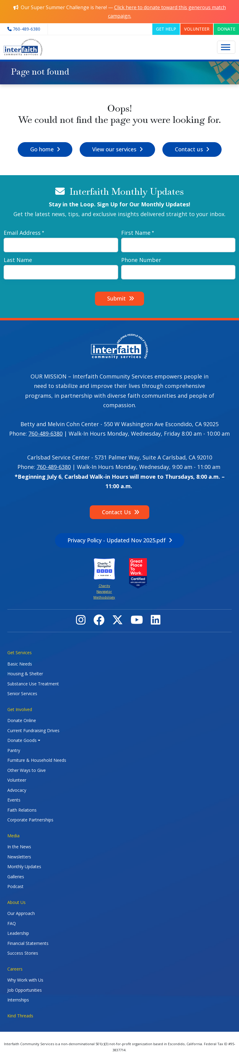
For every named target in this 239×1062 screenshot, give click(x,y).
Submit (116, 298)
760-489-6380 (45, 433)
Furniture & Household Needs (36, 760)
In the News (19, 847)
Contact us (189, 149)
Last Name (18, 260)
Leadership (18, 933)
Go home (42, 149)
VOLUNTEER (196, 29)
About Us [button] (16, 902)
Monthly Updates (24, 866)
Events (13, 800)
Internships (18, 1000)
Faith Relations (22, 810)
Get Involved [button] (19, 709)
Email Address (22, 232)
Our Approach (21, 913)
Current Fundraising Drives (33, 730)
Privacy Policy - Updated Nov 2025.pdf (116, 540)
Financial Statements (28, 943)
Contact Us (116, 512)
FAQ (11, 923)
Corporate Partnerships (30, 820)
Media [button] (13, 836)
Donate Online (21, 720)
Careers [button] (15, 969)
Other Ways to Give (26, 770)
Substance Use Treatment (33, 684)
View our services (114, 149)
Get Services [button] (19, 652)
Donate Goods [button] (22, 740)
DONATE (226, 29)
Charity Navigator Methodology (104, 591)
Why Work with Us (25, 980)
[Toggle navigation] (226, 47)
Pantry (13, 750)
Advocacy (16, 790)
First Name (135, 232)
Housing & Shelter (25, 674)
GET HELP (166, 29)
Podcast (15, 886)
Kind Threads (20, 1016)
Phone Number (141, 260)
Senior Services (22, 693)
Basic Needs (19, 664)
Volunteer (16, 780)
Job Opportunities (24, 990)
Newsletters (19, 857)
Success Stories (22, 953)
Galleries (15, 876)
